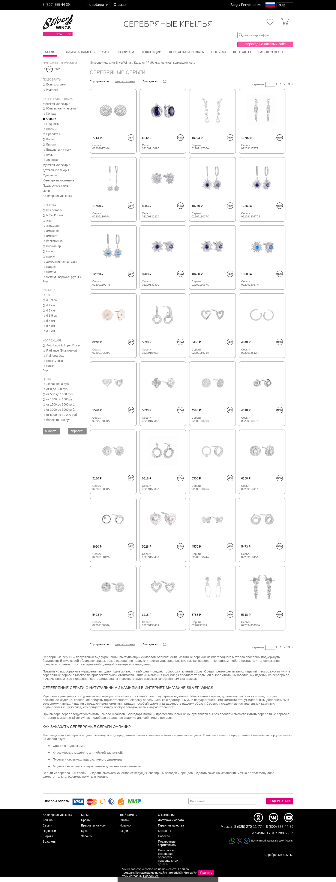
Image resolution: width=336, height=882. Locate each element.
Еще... (46, 281)
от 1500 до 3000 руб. (60, 404)
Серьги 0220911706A (200, 147)
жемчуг (51, 272)
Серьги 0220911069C (151, 147)
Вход (234, 5)
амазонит (52, 230)
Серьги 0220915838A (101, 487)
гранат (50, 256)
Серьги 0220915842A (101, 555)
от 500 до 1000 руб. (60, 394)
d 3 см (50, 310)
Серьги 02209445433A (250, 623)
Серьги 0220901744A (101, 147)
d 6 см (50, 331)
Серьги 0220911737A (250, 147)
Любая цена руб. (57, 384)
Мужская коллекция (56, 165)
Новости (164, 841)
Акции (124, 836)
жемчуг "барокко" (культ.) (63, 277)
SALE (106, 52)
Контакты (242, 52)
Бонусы (218, 52)
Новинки (126, 52)
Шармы (51, 129)
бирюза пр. (54, 246)
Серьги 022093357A (199, 623)
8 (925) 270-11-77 (248, 832)
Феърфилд (95, 4)
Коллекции (151, 52)
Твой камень (128, 820)
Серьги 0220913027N (101, 283)
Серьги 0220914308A (101, 351)
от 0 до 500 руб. (57, 389)
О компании (166, 820)
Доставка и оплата (186, 52)
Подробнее (151, 876)
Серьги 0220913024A (101, 215)
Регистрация (251, 5)
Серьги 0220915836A (200, 419)
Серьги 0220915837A (250, 419)
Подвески (53, 124)
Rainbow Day (55, 355)
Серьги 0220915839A (150, 487)
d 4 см (50, 320)
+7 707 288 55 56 (280, 838)
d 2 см (50, 305)
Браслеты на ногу (58, 149)
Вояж (50, 366)
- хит (53, 69)
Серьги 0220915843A (150, 555)
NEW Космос (55, 215)
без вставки (54, 210)
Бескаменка (54, 360)
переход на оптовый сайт (265, 44)
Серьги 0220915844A (200, 555)
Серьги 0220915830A (101, 419)
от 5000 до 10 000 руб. (62, 414)
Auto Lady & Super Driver (63, 345)
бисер (50, 251)
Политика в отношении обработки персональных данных (168, 862)
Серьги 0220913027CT (251, 215)
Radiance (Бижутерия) (61, 350)
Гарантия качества (171, 831)
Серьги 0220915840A (200, 487)
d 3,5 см (51, 315)
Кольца (51, 113)
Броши (51, 144)
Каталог (50, 52)
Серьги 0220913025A (150, 215)
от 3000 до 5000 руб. (60, 409)
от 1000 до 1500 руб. (60, 399)
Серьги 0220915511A (200, 351)
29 (288, 84)
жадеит (51, 266)
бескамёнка (54, 241)
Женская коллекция (56, 104)
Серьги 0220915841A (250, 487)
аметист (51, 236)
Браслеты (53, 134)
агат (49, 220)
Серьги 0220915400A (150, 351)
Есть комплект (56, 84)
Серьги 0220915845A (250, 555)
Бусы (49, 154)
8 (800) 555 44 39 (56, 4)
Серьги (51, 118)
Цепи (46, 190)
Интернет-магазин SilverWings (111, 62)
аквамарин (53, 225)
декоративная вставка (61, 261)
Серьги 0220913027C (200, 215)
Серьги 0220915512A (250, 351)
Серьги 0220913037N (250, 283)
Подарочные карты (56, 185)
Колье (50, 139)
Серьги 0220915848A (150, 623)
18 (48, 295)
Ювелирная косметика (58, 180)
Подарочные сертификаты (167, 848)
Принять (206, 872)
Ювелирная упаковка (61, 108)
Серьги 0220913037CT (201, 283)
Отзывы (120, 4)
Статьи (124, 825)
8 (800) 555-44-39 (279, 832)
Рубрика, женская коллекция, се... (171, 62)
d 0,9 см (51, 300)
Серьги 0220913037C (151, 283)
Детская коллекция (56, 170)
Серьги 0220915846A (101, 623)
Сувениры (50, 175)
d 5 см (50, 326)
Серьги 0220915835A (150, 419)
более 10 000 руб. (58, 420)
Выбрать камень (79, 52)
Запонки (52, 160)
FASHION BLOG (270, 52)
